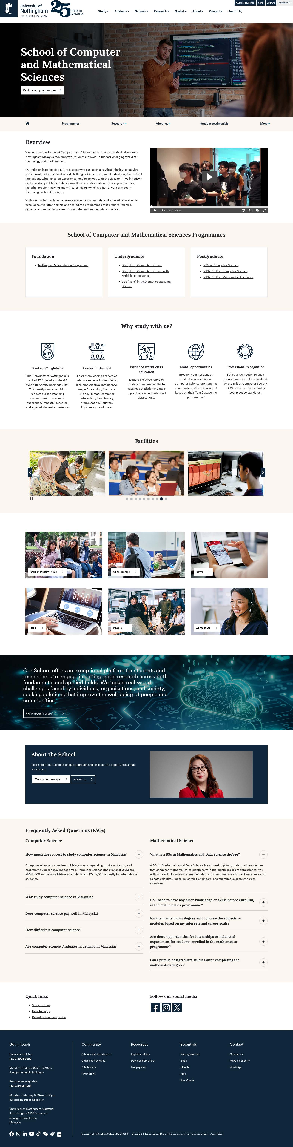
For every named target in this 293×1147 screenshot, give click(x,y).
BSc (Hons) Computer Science (142, 265)
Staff (260, 2)
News (203, 572)
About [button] (197, 11)
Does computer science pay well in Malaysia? (84, 913)
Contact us (236, 1054)
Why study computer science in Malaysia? (84, 897)
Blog (36, 628)
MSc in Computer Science (220, 265)
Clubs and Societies (93, 1060)
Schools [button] (141, 11)
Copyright (137, 1133)
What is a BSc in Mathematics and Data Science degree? (209, 854)
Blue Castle (187, 1080)
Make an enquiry (240, 1060)
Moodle (184, 1067)
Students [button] (121, 11)
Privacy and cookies (179, 1133)
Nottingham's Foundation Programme (63, 265)
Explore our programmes (42, 90)
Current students (245, 2)
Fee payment (138, 1067)
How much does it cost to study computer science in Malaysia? (84, 854)
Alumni (271, 2)
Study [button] (103, 11)
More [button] (264, 123)
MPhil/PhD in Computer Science (225, 271)
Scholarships (125, 572)
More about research (44, 713)
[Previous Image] (30, 472)
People (121, 628)
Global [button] (180, 11)
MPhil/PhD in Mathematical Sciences (228, 277)
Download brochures (143, 1060)
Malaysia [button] (283, 2)
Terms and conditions (155, 1133)
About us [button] (162, 123)
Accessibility (216, 1133)
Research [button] (161, 11)
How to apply (41, 1011)
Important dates (140, 1054)
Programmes (70, 123)
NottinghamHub (189, 1054)
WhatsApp (236, 1067)
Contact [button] (215, 11)
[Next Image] (263, 472)
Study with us (41, 1005)
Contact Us (206, 628)
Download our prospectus (49, 1017)
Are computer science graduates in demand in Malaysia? (84, 946)
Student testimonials (214, 123)
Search (235, 11)
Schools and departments (96, 1054)
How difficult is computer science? (84, 930)
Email (183, 1060)
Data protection (199, 1133)
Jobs (183, 1073)
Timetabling (88, 1073)
